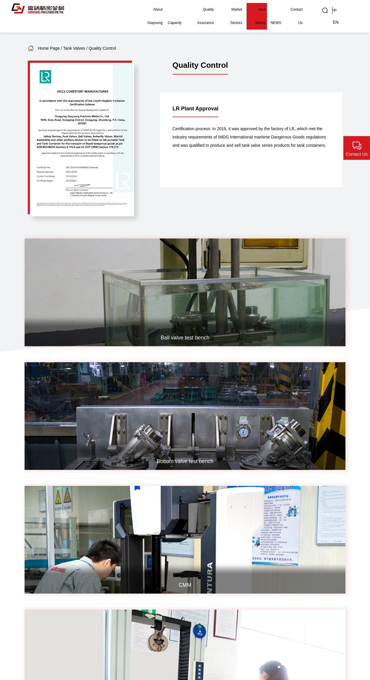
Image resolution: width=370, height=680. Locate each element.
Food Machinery (164, 553)
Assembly (77, 567)
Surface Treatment (78, 555)
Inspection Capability (118, 554)
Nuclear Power (162, 520)
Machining (78, 543)
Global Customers (198, 547)
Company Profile (44, 520)
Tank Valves (253, 9)
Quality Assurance (193, 9)
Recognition (39, 536)
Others (154, 596)
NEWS (273, 9)
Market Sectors (226, 9)
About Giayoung (141, 9)
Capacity (166, 9)
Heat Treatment (83, 535)
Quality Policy (121, 526)
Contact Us (294, 9)
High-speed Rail (163, 562)
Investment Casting (78, 523)
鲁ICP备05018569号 (48, 652)
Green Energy (161, 579)
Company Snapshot (37, 566)
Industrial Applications (200, 523)
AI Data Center (162, 536)
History (35, 528)
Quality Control (202, 558)
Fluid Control (160, 528)
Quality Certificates (119, 538)
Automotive (159, 587)
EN (352, 9)
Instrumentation (163, 545)
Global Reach (41, 545)
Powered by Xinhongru (96, 652)
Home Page (49, 48)
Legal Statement (326, 652)
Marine (154, 570)
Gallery (195, 535)
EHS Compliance (45, 553)
